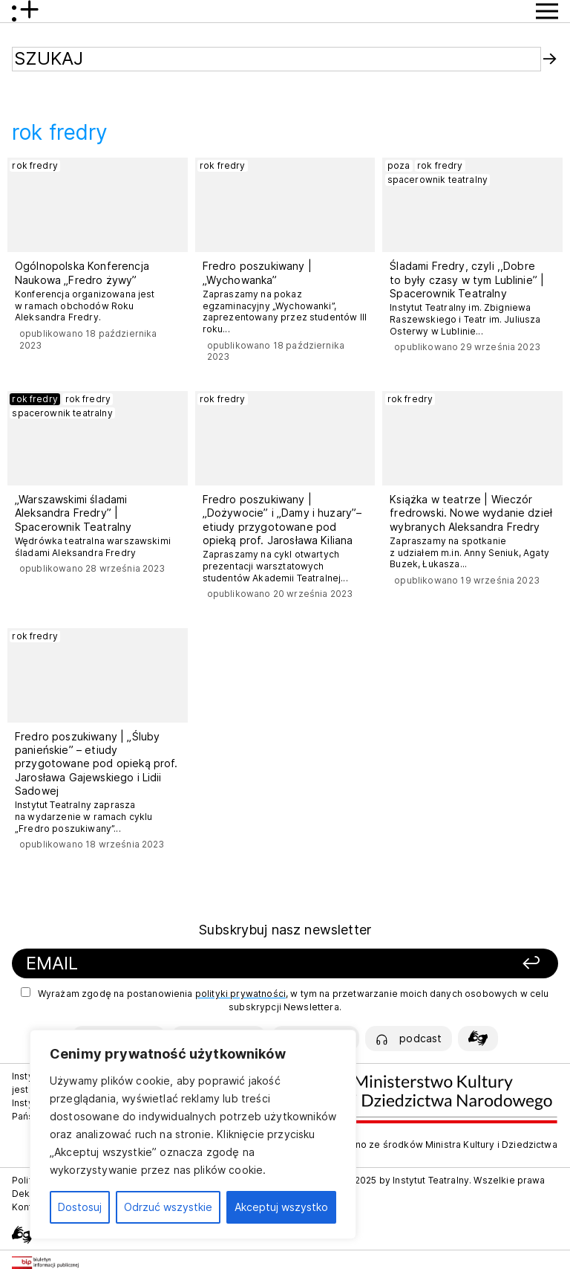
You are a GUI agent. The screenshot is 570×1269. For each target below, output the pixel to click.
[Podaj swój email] (190, 963)
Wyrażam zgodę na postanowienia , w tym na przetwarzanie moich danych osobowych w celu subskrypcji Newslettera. (284, 1000)
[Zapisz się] (451, 963)
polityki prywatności (240, 993)
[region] (193, 1134)
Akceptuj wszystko (281, 1207)
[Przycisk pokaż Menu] (547, 11)
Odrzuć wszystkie (168, 1207)
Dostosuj (80, 1207)
